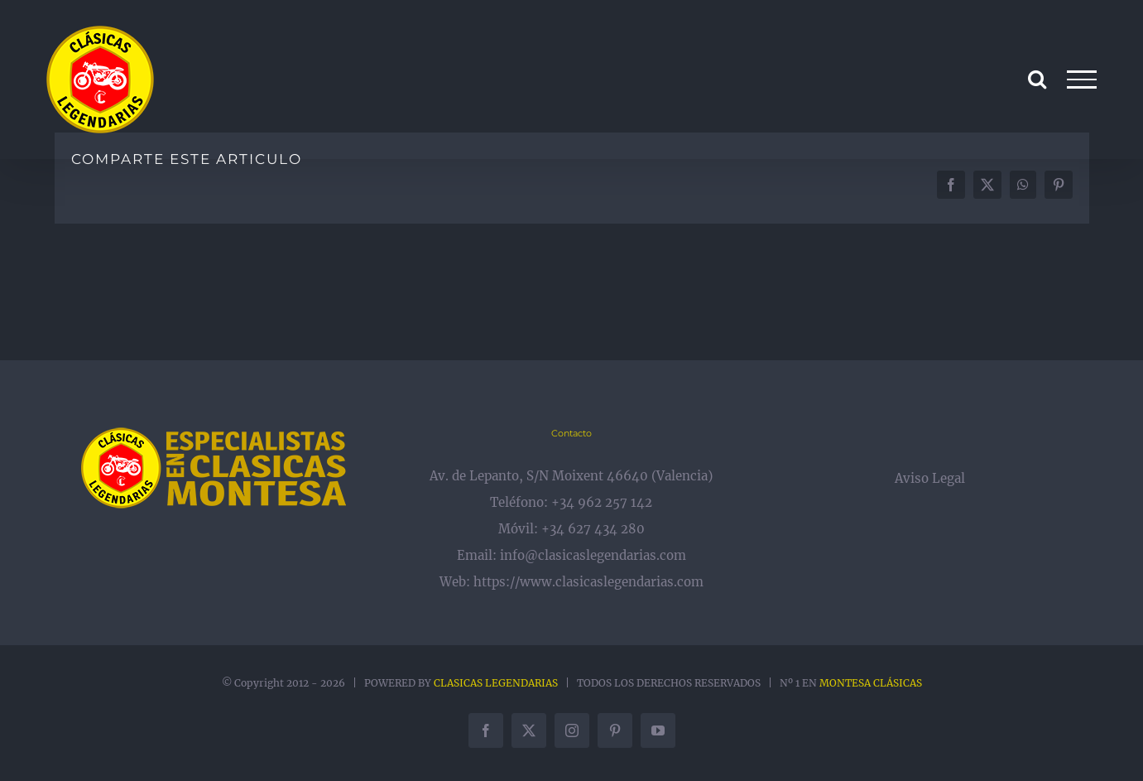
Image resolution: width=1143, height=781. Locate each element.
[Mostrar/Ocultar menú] (1081, 79)
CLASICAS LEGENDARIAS (496, 683)
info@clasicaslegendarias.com (593, 555)
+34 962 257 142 (601, 502)
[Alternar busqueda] (1037, 79)
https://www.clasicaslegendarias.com (588, 582)
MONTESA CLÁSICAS (870, 683)
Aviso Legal (930, 478)
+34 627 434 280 (593, 529)
